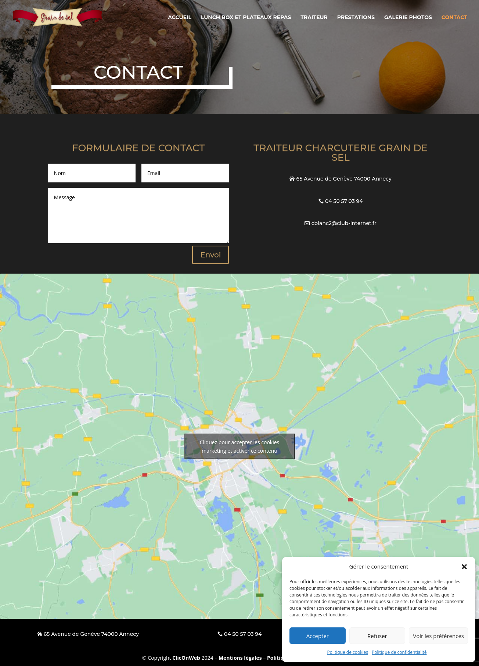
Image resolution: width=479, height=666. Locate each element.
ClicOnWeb (186, 657)
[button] (464, 566)
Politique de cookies (347, 652)
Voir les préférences (438, 636)
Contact (454, 18)
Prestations (356, 18)
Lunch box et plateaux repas (246, 18)
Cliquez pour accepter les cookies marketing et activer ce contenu (240, 446)
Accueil (179, 18)
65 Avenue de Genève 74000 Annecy (344, 178)
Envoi (210, 254)
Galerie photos (408, 18)
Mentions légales (240, 657)
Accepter (317, 636)
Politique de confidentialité (399, 652)
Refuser (377, 636)
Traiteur (314, 18)
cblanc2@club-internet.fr (344, 223)
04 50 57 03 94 (344, 201)
